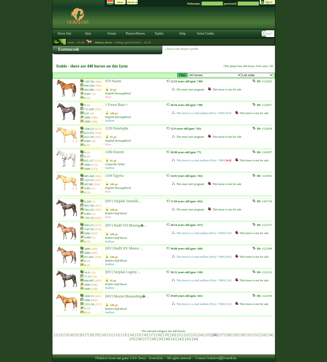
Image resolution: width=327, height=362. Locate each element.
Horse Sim (64, 33)
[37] (146, 339)
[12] (117, 335)
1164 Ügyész (114, 175)
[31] (249, 335)
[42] (181, 339)
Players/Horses (135, 33)
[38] (153, 339)
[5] (77, 335)
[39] (160, 339)
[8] (92, 335)
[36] (139, 339)
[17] (152, 335)
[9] (97, 335)
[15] (138, 335)
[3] (66, 335)
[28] (228, 335)
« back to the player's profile (181, 48)
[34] (270, 335)
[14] (131, 335)
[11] (110, 335)
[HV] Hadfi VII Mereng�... (125, 225)
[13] (124, 335)
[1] (56, 335)
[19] (166, 335)
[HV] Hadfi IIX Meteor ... (124, 248)
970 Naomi (113, 81)
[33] (263, 335)
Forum (111, 33)
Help (182, 33)
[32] (256, 335)
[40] (167, 339)
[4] (71, 335)
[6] (82, 335)
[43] (188, 339)
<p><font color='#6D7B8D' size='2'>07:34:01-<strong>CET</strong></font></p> (268, 33)
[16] (145, 335)
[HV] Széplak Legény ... (123, 272)
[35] (132, 339)
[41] (174, 339)
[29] (236, 335)
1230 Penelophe (117, 128)
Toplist (159, 33)
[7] (87, 335)
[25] (208, 335)
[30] (243, 335)
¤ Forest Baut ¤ (116, 105)
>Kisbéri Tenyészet (214, 75)
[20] (173, 335)
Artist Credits (205, 33)
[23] (194, 335)
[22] (187, 335)
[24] (201, 335)
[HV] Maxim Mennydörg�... (126, 296)
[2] (61, 335)
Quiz (88, 33)
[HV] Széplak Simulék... (123, 201)
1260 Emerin (114, 152)
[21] (180, 335)
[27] (222, 335)
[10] (103, 335)
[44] (195, 339)
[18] (159, 335)
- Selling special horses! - (128, 42)
